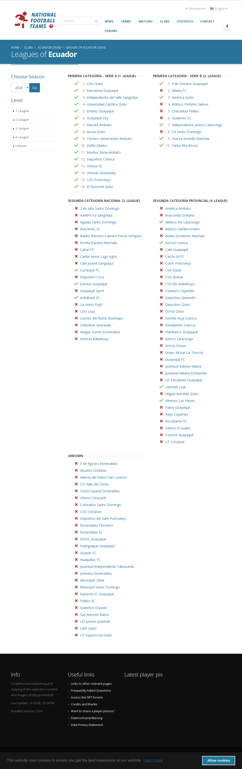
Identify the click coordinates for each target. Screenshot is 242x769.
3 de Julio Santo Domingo (99, 208)
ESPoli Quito (174, 311)
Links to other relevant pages (91, 684)
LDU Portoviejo (99, 180)
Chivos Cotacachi (93, 498)
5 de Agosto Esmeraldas (98, 463)
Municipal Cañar (92, 580)
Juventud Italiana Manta (183, 366)
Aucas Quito (96, 131)
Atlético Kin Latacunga (182, 222)
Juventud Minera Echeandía (186, 373)
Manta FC (179, 90)
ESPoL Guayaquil (93, 539)
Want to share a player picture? (93, 711)
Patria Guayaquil (177, 407)
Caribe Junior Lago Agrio (98, 256)
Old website (195, 9)
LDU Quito (95, 83)
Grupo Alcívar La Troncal (184, 352)
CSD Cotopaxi (90, 511)
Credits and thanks (84, 704)
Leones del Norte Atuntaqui (101, 318)
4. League (22, 137)
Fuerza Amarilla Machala (190, 138)
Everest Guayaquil (93, 284)
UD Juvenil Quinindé (95, 621)
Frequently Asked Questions (91, 691)
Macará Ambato (99, 125)
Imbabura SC (90, 297)
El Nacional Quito (100, 186)
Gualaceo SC (181, 118)
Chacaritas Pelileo (185, 111)
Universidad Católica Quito (107, 104)
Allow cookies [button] (218, 760)
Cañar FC (87, 249)
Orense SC (95, 166)
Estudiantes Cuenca (180, 325)
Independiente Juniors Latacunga (197, 125)
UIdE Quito (88, 628)
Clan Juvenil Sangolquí (96, 263)
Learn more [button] (153, 760)
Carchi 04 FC (174, 256)
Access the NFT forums (87, 697)
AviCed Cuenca (176, 242)
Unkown (21, 146)
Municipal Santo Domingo (100, 587)
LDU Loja (87, 311)
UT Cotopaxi (174, 442)
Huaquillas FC (90, 559)
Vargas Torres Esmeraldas (100, 332)
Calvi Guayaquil (176, 249)
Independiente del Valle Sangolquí (112, 97)
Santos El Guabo (177, 428)
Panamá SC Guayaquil (97, 594)
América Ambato (178, 208)
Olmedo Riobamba (101, 173)
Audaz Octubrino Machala (185, 236)
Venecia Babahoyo (94, 339)
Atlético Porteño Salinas (190, 104)
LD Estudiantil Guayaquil (183, 380)
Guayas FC (88, 553)
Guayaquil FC (175, 359)
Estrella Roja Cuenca (181, 318)
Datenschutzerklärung (86, 718)
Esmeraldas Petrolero (96, 525)
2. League (22, 120)
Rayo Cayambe (176, 414)
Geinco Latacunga (179, 339)
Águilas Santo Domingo (98, 222)
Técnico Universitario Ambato (109, 138)
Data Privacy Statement (87, 725)
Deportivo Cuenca (100, 159)
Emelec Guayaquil (100, 111)
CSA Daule (173, 270)
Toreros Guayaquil (179, 435)
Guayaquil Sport (92, 291)
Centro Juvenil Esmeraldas (100, 491)
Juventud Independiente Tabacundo (107, 566)
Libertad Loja (175, 387)
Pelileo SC (87, 601)
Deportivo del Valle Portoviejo (103, 518)
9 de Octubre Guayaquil (189, 83)
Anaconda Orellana (179, 215)
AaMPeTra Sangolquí (96, 215)
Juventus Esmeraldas (96, 573)
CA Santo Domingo (186, 131)
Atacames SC (90, 229)
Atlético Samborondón (182, 229)
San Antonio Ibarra (94, 614)
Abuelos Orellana (93, 470)
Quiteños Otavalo (93, 607)
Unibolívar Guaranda (95, 325)
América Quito (183, 97)
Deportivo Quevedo (180, 297)
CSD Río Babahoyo (179, 284)
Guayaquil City (97, 118)
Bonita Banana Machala (98, 242)
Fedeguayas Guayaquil (97, 546)
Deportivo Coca (92, 277)
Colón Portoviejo (178, 263)
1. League (22, 111)
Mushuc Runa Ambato (104, 152)
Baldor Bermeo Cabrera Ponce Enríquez (110, 236)
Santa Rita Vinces (185, 145)
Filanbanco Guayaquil (181, 332)
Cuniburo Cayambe (179, 291)
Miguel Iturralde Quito (182, 393)
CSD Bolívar (174, 277)
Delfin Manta (97, 145)
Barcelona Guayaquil (102, 90)
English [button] (219, 9)
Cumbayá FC (89, 270)
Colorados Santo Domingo (100, 504)
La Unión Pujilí (91, 304)
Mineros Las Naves (180, 400)
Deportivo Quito (177, 304)
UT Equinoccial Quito (96, 635)
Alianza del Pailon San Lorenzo (103, 477)
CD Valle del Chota (94, 484)
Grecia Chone (175, 345)
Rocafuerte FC (176, 421)
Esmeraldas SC (91, 532)
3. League (22, 128)
